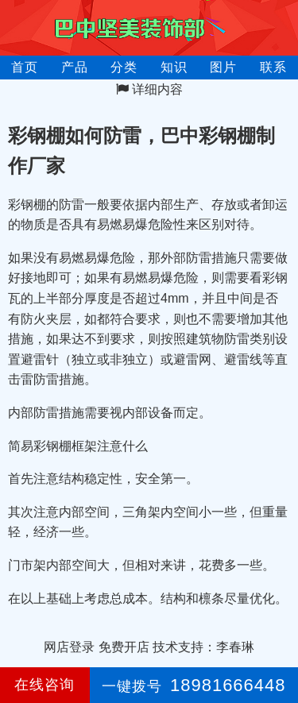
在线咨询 (44, 685)
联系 (273, 67)
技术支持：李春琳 (203, 647)
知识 (174, 67)
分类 (123, 67)
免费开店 (124, 647)
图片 (223, 67)
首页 (24, 67)
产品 (74, 67)
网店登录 (69, 647)
